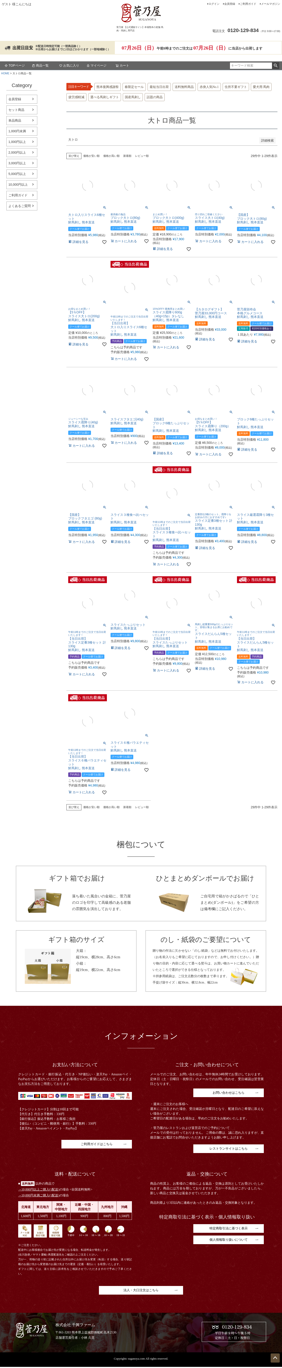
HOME (5, 73)
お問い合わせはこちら (228, 1092)
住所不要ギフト (236, 87)
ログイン (214, 3)
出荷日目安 (23, 47)
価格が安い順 (91, 155)
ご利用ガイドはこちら (97, 1144)
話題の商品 (155, 97)
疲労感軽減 (76, 97)
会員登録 (229, 3)
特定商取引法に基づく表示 (228, 1228)
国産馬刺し (133, 97)
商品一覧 (40, 65)
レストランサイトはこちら (228, 1148)
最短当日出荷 (159, 87)
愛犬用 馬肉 (261, 87)
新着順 (127, 155)
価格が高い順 (111, 155)
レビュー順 (142, 155)
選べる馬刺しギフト (104, 97)
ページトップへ (275, 1358)
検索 (275, 65)
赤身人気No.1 (209, 87)
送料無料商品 (184, 87)
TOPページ (15, 65)
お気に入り (69, 65)
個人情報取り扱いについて (228, 1239)
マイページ (96, 65)
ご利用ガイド (248, 3)
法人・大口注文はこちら (141, 1290)
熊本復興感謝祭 (107, 87)
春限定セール (134, 87)
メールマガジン (270, 3)
